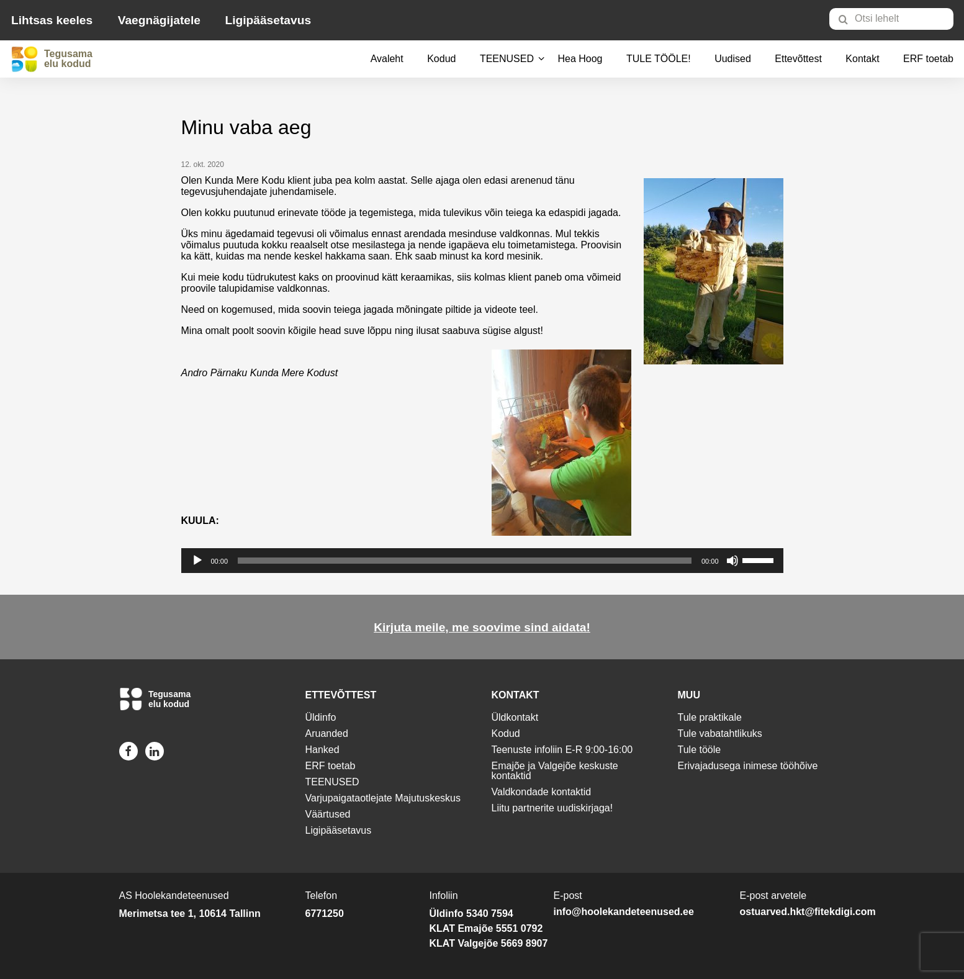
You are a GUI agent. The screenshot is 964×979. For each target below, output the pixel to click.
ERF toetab (928, 58)
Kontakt (862, 58)
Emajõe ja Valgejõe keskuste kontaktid (555, 770)
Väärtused (328, 814)
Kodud (441, 58)
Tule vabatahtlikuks (720, 733)
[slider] (464, 560)
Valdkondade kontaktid (542, 792)
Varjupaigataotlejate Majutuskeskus (383, 798)
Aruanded (326, 733)
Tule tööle (699, 749)
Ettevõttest (798, 58)
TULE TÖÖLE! (658, 58)
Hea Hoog (579, 58)
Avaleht (387, 58)
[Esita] (197, 560)
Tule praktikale (710, 717)
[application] (482, 560)
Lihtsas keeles (51, 20)
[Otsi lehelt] (891, 19)
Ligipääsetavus (268, 20)
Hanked (322, 749)
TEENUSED (507, 58)
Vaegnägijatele (159, 20)
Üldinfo (320, 717)
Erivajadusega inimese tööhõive (748, 765)
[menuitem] (896, 18)
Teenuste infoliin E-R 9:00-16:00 (562, 749)
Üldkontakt (515, 717)
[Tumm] (732, 560)
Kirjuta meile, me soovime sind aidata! (482, 627)
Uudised (732, 58)
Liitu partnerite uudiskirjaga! (552, 808)
